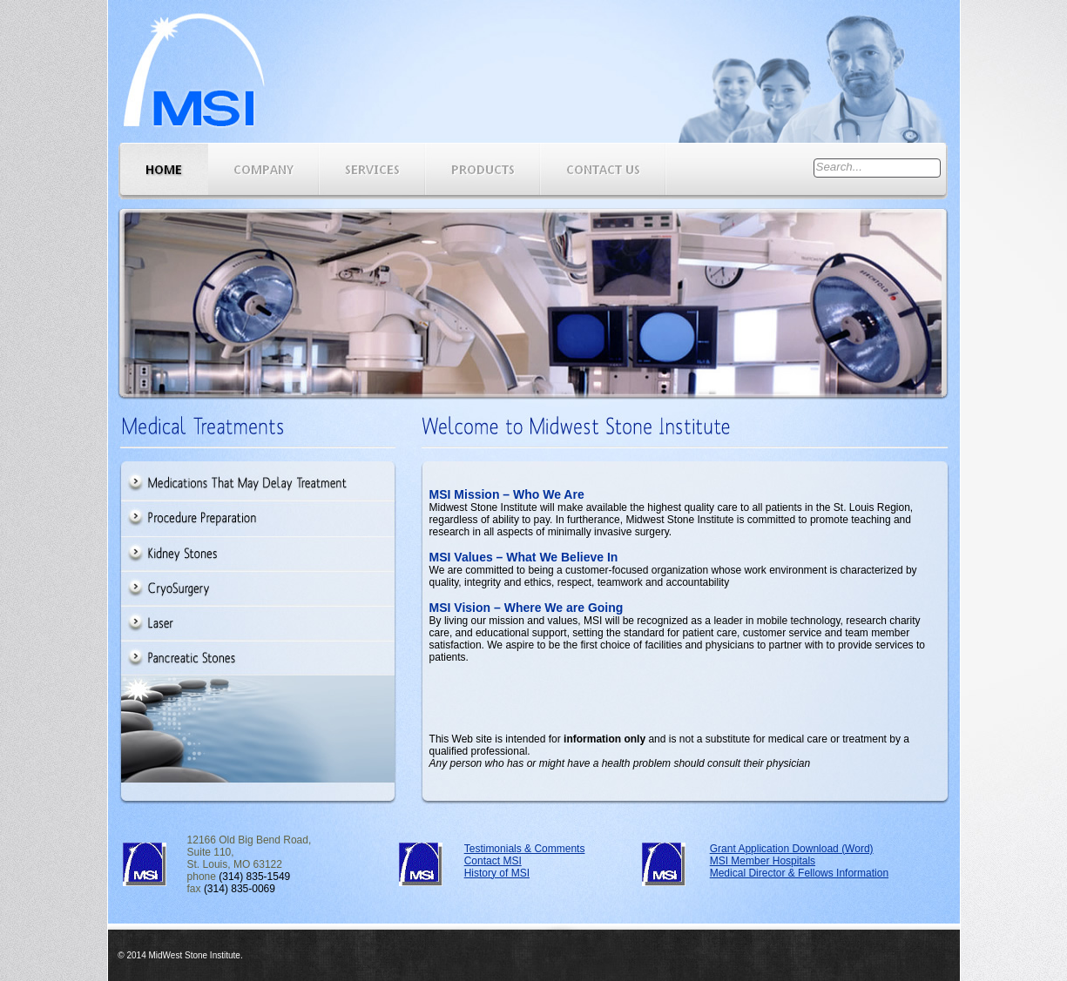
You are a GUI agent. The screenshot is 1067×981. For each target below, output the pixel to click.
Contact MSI (493, 861)
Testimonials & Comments (524, 849)
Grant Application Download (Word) (792, 849)
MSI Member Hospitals (762, 861)
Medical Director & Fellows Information (799, 873)
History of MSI (497, 873)
